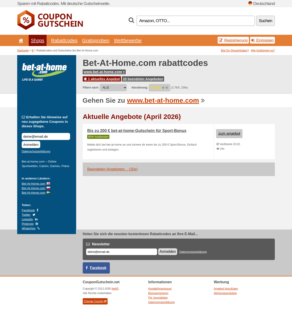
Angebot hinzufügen (226, 288)
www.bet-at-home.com (104, 72)
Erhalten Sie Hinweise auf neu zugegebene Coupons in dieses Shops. (45, 121)
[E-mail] (121, 252)
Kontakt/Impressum (160, 288)
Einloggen (262, 40)
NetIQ (115, 288)
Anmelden (31, 144)
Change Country (95, 301)
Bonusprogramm (158, 293)
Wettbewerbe (128, 40)
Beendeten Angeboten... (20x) (112, 169)
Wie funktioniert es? (263, 50)
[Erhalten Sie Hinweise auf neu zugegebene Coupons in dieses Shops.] (46, 136)
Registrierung (233, 40)
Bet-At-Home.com (33, 183)
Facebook (28, 210)
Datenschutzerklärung (36, 151)
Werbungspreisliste (225, 293)
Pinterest (27, 223)
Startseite (23, 50)
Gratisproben (95, 40)
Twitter (26, 214)
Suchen (265, 20)
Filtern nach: (91, 87)
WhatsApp (28, 228)
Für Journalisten (158, 297)
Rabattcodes (64, 40)
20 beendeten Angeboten (143, 79)
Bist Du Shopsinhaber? (235, 50)
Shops (37, 40)
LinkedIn (27, 219)
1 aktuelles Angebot (102, 79)
